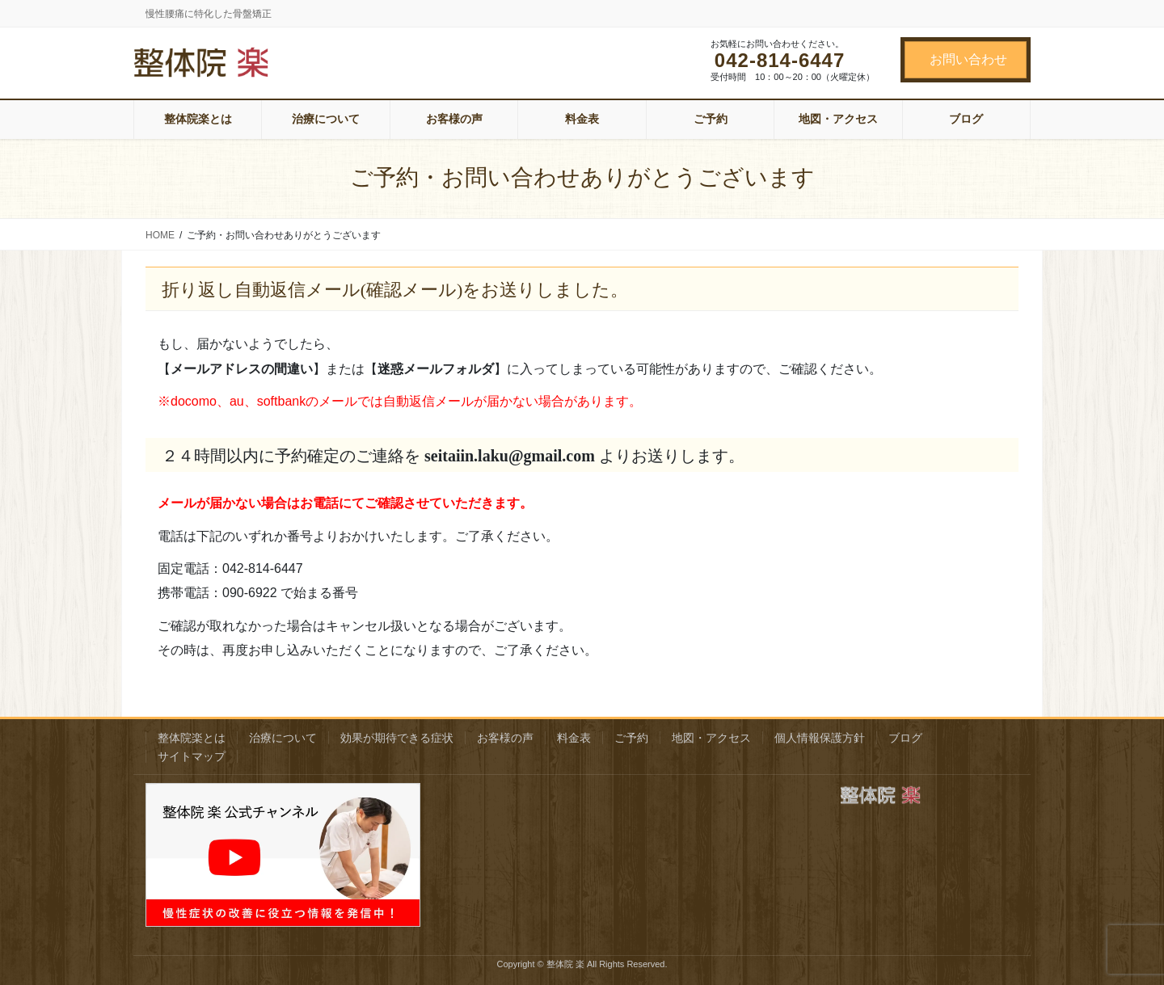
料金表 (574, 737)
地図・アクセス (711, 737)
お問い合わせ (968, 59)
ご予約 (631, 737)
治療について (283, 737)
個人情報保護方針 (819, 737)
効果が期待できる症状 (396, 737)
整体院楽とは (192, 737)
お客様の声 (505, 737)
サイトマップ (192, 756)
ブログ (905, 737)
